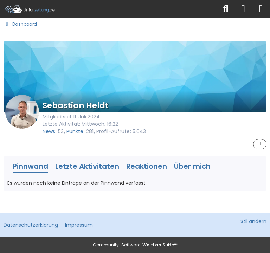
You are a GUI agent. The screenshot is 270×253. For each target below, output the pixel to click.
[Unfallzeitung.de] (108, 9)
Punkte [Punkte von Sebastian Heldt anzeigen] (74, 131)
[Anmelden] (243, 9)
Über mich (192, 166)
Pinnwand (30, 166)
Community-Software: (135, 245)
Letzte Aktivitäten (87, 166)
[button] (259, 144)
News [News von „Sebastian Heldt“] (49, 131)
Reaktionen (146, 166)
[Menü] (261, 9)
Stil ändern (253, 221)
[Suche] (226, 9)
